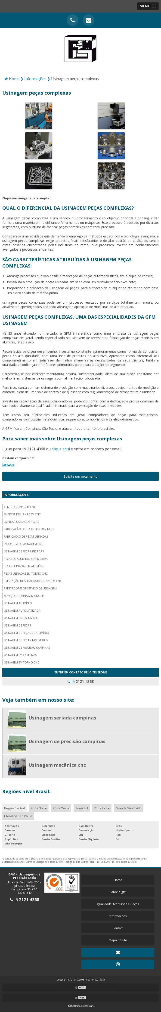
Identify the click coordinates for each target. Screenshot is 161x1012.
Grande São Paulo (129, 808)
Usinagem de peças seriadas (24, 551)
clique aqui (61, 449)
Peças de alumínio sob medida (26, 559)
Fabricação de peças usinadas (26, 537)
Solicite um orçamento (81, 476)
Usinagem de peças (17, 625)
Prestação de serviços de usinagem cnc (33, 581)
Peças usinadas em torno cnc (26, 574)
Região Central (14, 808)
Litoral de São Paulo (18, 816)
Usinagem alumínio (18, 603)
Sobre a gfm (118, 892)
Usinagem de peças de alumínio (26, 633)
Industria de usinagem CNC (23, 544)
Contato (118, 928)
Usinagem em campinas (20, 655)
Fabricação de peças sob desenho (29, 529)
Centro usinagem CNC (20, 507)
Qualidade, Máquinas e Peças (118, 904)
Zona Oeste (61, 808)
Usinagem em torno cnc (21, 662)
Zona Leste (102, 808)
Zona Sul (81, 808)
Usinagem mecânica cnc (57, 765)
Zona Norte (39, 808)
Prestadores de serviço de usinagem (30, 588)
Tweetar (8, 465)
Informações (16, 494)
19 (81, 681)
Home (118, 880)
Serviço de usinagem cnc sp (24, 596)
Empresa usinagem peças (21, 522)
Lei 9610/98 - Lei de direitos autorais (116, 861)
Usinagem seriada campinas (62, 718)
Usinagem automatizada (22, 611)
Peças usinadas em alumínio (24, 566)
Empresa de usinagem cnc (22, 514)
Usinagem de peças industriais (26, 640)
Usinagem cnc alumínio (21, 618)
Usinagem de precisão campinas (27, 648)
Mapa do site (118, 940)
